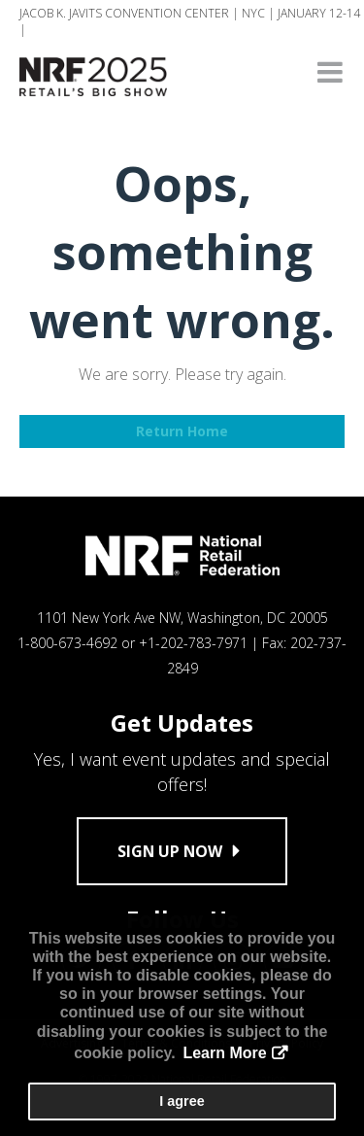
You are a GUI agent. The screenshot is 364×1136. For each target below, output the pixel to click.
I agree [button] (181, 1101)
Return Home (182, 431)
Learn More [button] (224, 1053)
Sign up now (182, 851)
